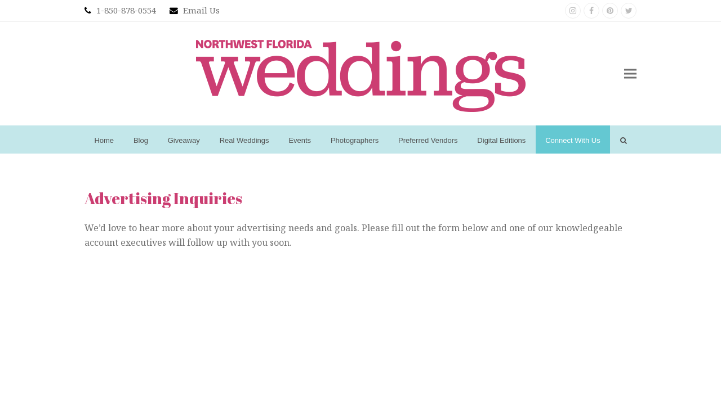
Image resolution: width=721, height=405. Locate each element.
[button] (630, 74)
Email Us (201, 10)
